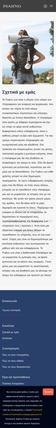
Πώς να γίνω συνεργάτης (15, 355)
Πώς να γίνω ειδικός (13, 361)
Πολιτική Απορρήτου (13, 383)
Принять (48, 391)
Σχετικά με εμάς (10, 332)
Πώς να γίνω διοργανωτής (16, 367)
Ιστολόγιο (7, 338)
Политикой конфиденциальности (26, 414)
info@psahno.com (14, 315)
